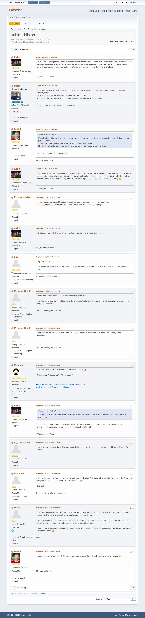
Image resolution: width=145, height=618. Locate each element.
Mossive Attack (22, 291)
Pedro (17, 86)
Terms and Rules (124, 615)
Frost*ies (15, 10)
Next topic (130, 41)
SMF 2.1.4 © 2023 (13, 615)
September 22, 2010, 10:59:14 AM (48, 197)
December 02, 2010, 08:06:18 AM (48, 328)
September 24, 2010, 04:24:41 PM (48, 291)
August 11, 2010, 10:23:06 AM (47, 129)
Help (115, 615)
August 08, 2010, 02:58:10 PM (46, 86)
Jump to (99, 599)
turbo (17, 57)
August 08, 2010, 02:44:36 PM (46, 57)
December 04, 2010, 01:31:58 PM (48, 507)
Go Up (12, 588)
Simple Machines (26, 615)
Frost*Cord (130, 10)
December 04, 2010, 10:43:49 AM (48, 473)
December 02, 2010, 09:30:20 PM (48, 442)
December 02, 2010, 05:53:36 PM (48, 405)
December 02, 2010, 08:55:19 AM (48, 365)
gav (16, 257)
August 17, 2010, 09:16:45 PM (46, 169)
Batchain (19, 473)
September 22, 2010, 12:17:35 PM (48, 228)
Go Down (14, 49)
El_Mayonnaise (22, 197)
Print (132, 49)
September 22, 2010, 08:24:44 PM (48, 257)
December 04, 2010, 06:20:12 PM (48, 551)
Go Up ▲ (134, 615)
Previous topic (116, 41)
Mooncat (19, 365)
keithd (17, 129)
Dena (17, 507)
